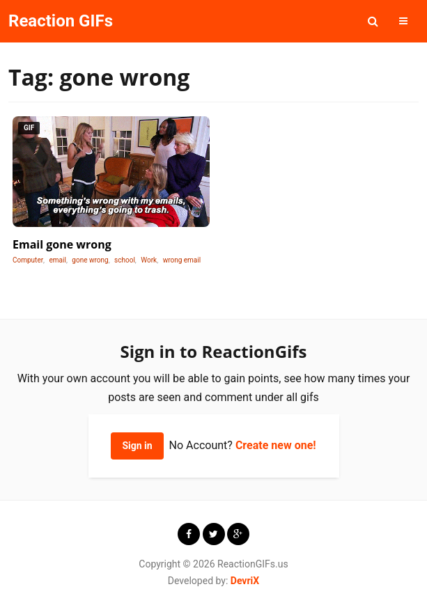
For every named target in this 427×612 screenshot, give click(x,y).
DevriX (245, 580)
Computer (28, 260)
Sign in (137, 445)
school (124, 260)
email (57, 260)
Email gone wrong (62, 244)
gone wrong (90, 260)
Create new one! (275, 445)
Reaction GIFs (60, 21)
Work (149, 260)
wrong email (182, 260)
